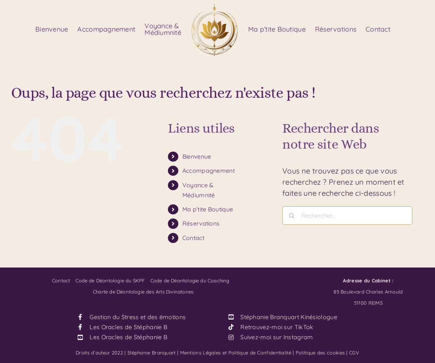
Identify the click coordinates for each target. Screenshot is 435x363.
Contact (193, 238)
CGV (354, 353)
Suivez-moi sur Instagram (276, 337)
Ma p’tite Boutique (207, 209)
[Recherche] (291, 215)
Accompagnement (208, 170)
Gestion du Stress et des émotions (138, 317)
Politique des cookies (320, 353)
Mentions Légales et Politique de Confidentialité (235, 353)
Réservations (201, 223)
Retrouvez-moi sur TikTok (276, 327)
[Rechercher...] (347, 215)
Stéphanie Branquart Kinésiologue (288, 317)
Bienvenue (196, 156)
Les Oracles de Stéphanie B (128, 327)
